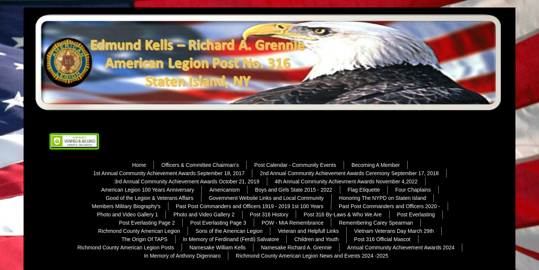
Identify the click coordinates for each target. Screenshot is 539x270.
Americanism (224, 190)
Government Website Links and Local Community (266, 198)
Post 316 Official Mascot (382, 239)
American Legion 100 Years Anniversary (147, 190)
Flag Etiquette (364, 190)
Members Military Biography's (126, 206)
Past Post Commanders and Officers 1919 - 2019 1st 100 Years (249, 206)
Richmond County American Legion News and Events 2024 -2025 (312, 256)
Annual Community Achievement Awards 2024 (400, 247)
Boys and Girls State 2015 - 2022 (293, 190)
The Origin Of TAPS (145, 239)
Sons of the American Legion (228, 231)
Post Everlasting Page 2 (147, 223)
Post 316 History (269, 215)
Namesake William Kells (217, 247)
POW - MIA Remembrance (293, 223)
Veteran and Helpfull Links (308, 231)
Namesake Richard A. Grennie (296, 247)
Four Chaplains (413, 190)
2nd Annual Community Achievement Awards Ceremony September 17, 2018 (349, 173)
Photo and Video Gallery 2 (203, 215)
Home (139, 165)
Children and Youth (316, 239)
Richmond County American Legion (139, 231)
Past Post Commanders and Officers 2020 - (389, 206)
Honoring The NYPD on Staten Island (382, 198)
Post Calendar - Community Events (295, 165)
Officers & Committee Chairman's (200, 165)
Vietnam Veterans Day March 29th (394, 231)
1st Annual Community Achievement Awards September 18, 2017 (168, 173)
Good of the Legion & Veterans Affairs (150, 198)
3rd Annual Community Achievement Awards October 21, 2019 (186, 181)
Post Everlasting (416, 215)
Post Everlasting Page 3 (218, 223)
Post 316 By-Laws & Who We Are (342, 215)
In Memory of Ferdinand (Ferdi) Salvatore (231, 239)
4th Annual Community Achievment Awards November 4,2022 (346, 181)
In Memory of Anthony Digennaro (182, 256)
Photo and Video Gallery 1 (127, 215)
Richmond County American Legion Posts (125, 247)
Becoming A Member (375, 165)
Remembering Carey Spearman (376, 223)
